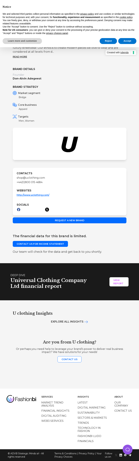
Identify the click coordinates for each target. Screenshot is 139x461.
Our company (121, 404)
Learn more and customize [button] (22, 41)
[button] (127, 449)
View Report (118, 282)
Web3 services (52, 420)
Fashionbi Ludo (89, 436)
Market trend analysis (52, 404)
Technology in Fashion (89, 429)
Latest (83, 402)
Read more (20, 56)
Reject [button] (108, 41)
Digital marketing (92, 407)
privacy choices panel (57, 33)
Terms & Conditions (65, 453)
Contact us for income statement (40, 243)
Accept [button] (127, 41)
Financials (86, 441)
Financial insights (55, 410)
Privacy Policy (86, 453)
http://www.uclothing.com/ (33, 195)
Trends (83, 422)
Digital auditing (53, 415)
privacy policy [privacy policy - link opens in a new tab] (87, 14)
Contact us (69, 359)
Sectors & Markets (92, 417)
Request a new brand (69, 220)
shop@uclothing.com (31, 177)
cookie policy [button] (126, 17)
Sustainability (89, 412)
